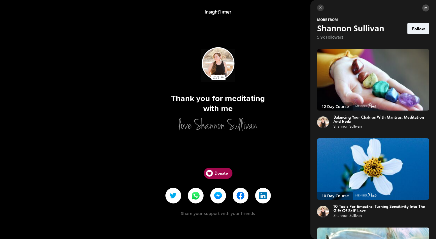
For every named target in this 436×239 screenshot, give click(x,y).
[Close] (320, 7)
